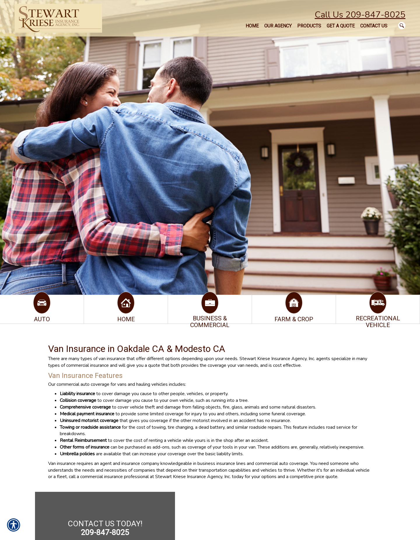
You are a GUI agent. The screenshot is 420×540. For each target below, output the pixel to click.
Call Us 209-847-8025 (360, 15)
